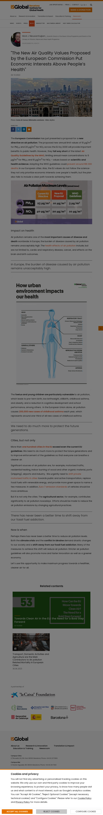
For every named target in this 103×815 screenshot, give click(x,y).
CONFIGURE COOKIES (86, 811)
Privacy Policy (23, 802)
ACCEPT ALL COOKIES (17, 811)
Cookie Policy (84, 798)
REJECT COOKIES (51, 811)
